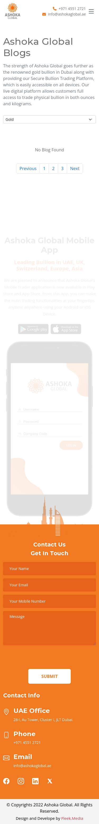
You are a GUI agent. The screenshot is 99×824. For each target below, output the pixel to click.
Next (74, 168)
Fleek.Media (72, 818)
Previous (28, 168)
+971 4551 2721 (72, 8)
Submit (49, 676)
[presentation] (43, 658)
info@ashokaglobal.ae (67, 14)
